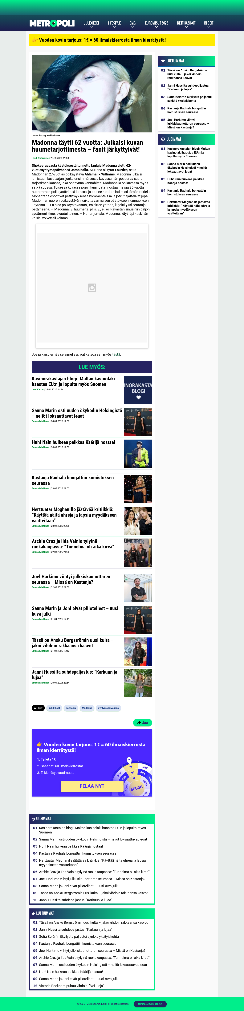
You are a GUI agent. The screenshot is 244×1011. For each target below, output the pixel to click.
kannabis (71, 708)
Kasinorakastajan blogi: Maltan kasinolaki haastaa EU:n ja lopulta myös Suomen (73, 381)
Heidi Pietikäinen (41, 158)
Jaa (142, 723)
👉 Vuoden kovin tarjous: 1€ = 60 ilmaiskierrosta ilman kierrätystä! (99, 40)
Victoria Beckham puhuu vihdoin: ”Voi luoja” (71, 986)
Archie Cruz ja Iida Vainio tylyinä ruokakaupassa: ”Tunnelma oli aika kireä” (73, 544)
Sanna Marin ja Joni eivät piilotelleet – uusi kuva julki (75, 611)
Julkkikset (91, 23)
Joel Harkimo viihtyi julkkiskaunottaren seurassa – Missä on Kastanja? (71, 579)
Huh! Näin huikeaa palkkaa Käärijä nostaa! (73, 442)
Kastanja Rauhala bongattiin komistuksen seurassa (73, 480)
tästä (116, 354)
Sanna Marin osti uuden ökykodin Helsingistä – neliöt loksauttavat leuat (77, 413)
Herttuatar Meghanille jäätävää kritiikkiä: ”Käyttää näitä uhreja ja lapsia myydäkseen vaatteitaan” (74, 515)
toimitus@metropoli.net (150, 1004)
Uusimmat (43, 819)
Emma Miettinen (40, 421)
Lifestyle (114, 23)
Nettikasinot (186, 23)
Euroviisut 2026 (157, 23)
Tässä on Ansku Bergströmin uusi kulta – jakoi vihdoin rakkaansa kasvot (72, 643)
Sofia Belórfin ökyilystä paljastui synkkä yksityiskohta (79, 937)
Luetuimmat (45, 913)
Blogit (209, 23)
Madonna (87, 708)
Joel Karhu (37, 389)
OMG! (132, 23)
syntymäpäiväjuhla (108, 708)
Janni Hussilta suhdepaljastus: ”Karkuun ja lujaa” (74, 674)
